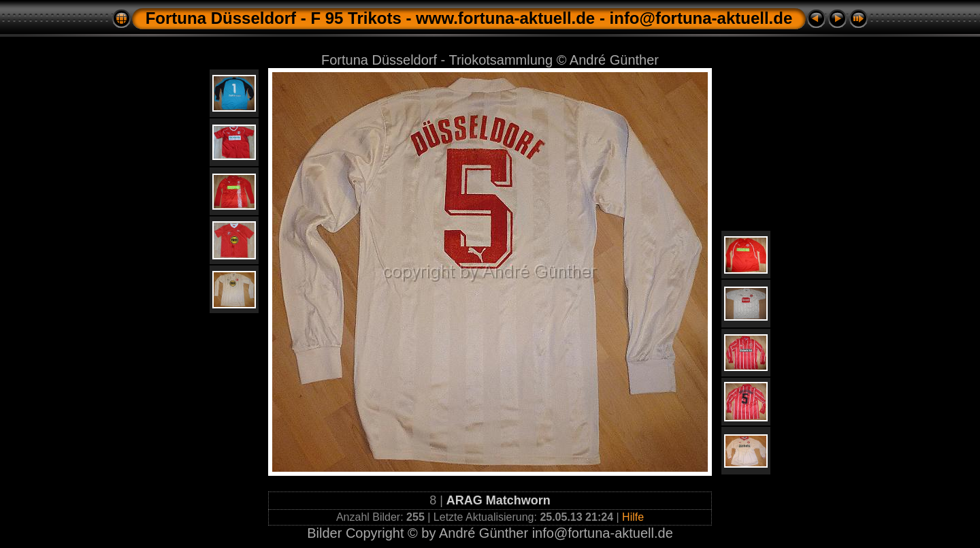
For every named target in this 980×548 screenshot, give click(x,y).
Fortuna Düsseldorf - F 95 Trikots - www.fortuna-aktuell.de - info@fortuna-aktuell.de (469, 18)
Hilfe (633, 517)
